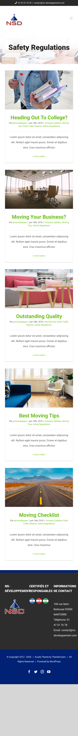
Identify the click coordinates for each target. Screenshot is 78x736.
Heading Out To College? (39, 117)
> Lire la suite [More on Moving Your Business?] (38, 255)
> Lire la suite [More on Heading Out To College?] (38, 156)
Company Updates (53, 123)
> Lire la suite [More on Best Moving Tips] (38, 454)
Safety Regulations (51, 126)
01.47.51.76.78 (22, 3)
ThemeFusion (59, 657)
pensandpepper (20, 123)
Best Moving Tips (39, 416)
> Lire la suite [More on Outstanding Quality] (38, 355)
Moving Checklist (39, 515)
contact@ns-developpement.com (49, 3)
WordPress (55, 661)
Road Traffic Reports (32, 126)
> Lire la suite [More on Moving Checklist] (38, 554)
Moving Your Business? (39, 217)
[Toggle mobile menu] (71, 18)
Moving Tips (50, 322)
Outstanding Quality (39, 316)
